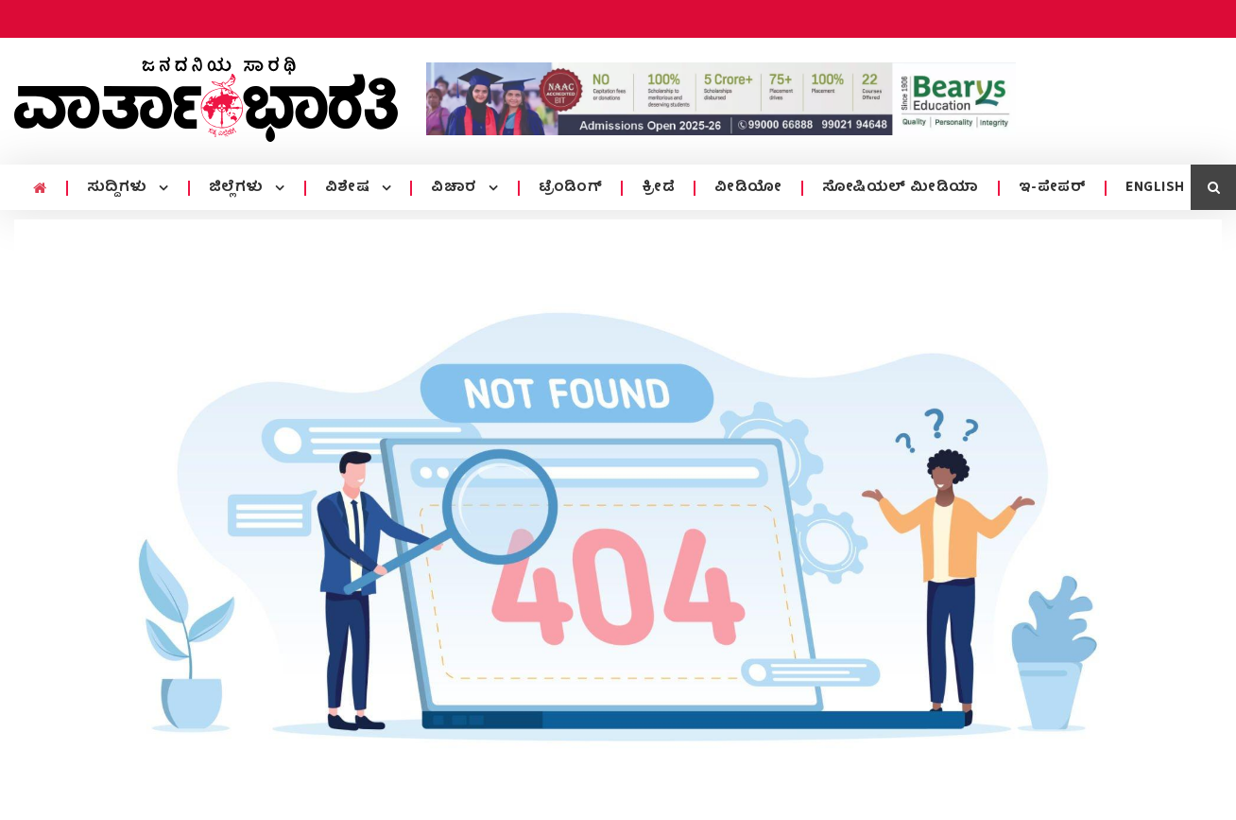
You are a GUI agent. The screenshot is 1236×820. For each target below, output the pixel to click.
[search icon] (1213, 187)
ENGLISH (1155, 188)
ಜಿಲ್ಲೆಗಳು (238, 188)
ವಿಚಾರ (456, 188)
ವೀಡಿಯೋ (748, 188)
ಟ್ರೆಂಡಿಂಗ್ (571, 188)
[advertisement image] (721, 98)
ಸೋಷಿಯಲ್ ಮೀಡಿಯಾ (900, 188)
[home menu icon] (40, 189)
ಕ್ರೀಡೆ (658, 188)
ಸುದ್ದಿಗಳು (119, 188)
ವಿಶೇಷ (349, 188)
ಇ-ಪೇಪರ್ (1053, 188)
